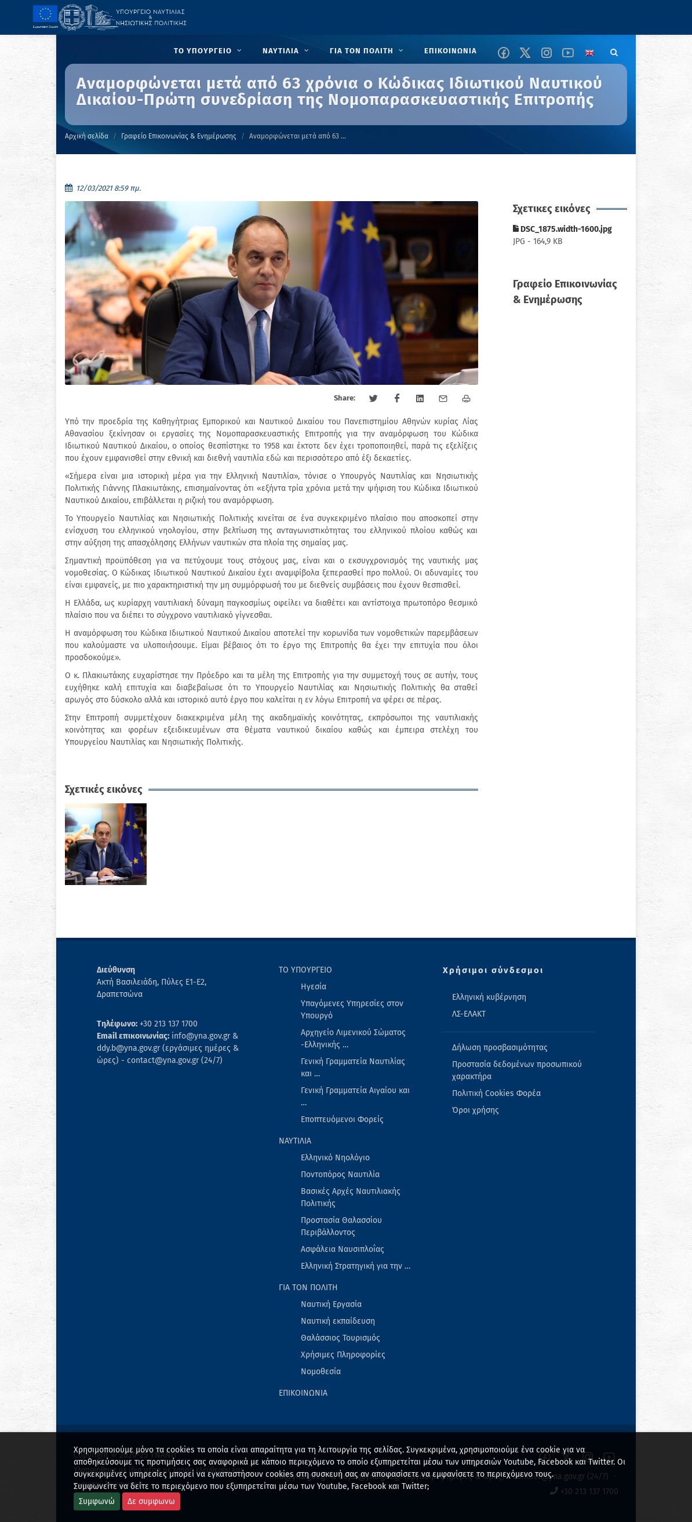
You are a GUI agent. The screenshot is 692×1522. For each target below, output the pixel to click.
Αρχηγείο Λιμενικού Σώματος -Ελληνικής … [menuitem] (353, 1039)
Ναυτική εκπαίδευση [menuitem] (338, 1321)
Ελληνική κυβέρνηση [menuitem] (489, 997)
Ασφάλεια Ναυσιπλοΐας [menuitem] (342, 1249)
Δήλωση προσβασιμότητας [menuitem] (500, 1048)
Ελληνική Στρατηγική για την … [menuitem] (355, 1266)
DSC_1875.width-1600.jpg (562, 229)
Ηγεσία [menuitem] (313, 987)
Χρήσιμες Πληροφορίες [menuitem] (343, 1355)
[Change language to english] (589, 52)
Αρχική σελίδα (86, 136)
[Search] (614, 50)
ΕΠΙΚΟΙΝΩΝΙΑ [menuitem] (303, 1393)
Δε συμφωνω (151, 1501)
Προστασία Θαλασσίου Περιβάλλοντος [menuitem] (341, 1226)
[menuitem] (209, 51)
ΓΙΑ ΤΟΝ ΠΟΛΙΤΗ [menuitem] (308, 1287)
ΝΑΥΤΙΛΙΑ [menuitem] (295, 1141)
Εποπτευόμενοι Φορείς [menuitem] (342, 1119)
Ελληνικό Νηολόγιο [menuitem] (335, 1158)
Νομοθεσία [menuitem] (321, 1372)
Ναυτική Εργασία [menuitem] (331, 1304)
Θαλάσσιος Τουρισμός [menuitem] (340, 1338)
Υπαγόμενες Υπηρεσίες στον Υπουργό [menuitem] (352, 1010)
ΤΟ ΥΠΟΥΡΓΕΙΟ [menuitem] (305, 970)
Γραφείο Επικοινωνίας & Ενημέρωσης (178, 136)
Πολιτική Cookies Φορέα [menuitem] (496, 1093)
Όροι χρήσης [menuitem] (475, 1110)
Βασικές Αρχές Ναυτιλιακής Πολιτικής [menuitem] (350, 1197)
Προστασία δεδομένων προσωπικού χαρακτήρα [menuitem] (517, 1070)
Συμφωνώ (97, 1501)
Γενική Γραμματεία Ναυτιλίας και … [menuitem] (353, 1068)
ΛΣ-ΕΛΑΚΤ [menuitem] (469, 1014)
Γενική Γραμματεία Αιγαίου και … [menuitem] (355, 1097)
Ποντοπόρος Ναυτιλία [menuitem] (340, 1174)
